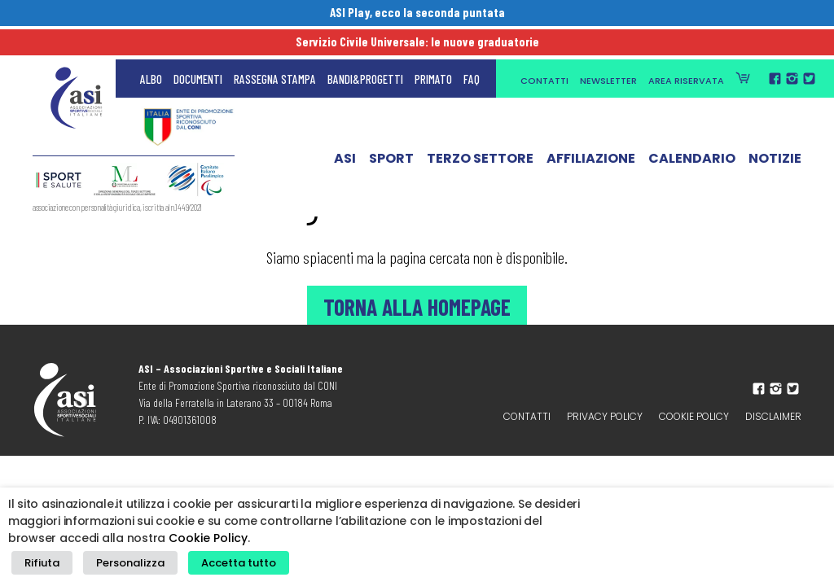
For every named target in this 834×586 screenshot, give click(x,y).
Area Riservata (686, 50)
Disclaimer (773, 416)
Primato (433, 49)
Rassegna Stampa (275, 49)
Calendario (691, 133)
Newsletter (608, 50)
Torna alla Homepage (417, 305)
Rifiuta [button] (38, 566)
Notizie (774, 133)
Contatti (544, 50)
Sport (391, 133)
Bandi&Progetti (365, 49)
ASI (345, 133)
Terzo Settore (480, 133)
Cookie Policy (694, 416)
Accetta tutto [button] (219, 566)
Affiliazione (590, 133)
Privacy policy (605, 416)
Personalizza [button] (120, 566)
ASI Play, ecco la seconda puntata (417, 14)
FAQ (471, 49)
